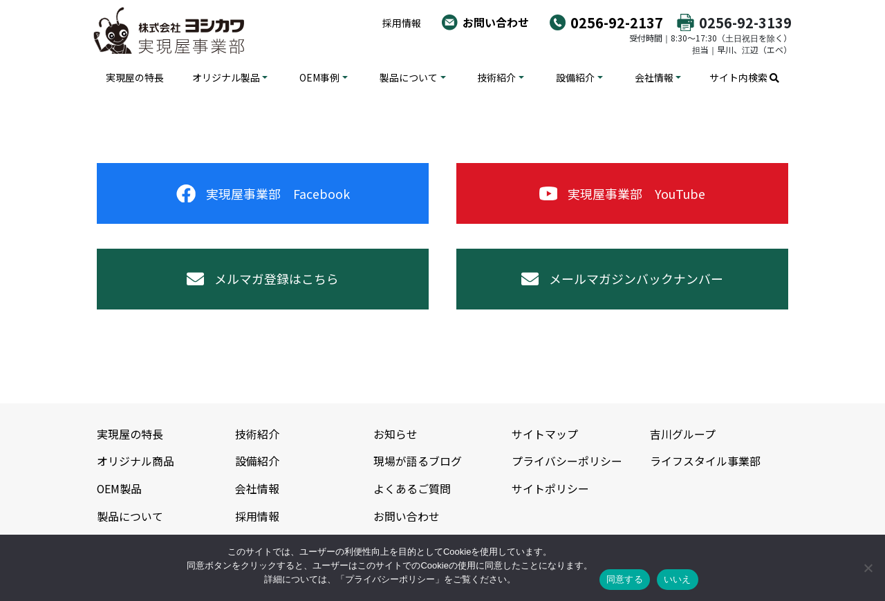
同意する (624, 579)
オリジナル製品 (226, 77)
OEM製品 (119, 488)
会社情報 (654, 77)
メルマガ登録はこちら (263, 280)
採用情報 (401, 23)
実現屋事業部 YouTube (622, 193)
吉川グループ (683, 435)
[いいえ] (868, 568)
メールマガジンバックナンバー (622, 280)
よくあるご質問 (412, 488)
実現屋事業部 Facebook (263, 193)
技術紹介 (496, 77)
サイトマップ (545, 435)
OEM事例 (319, 77)
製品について (409, 77)
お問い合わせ (496, 22)
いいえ (677, 579)
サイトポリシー (550, 488)
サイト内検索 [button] (744, 77)
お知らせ (395, 435)
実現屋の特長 (135, 77)
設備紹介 (575, 77)
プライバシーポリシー (567, 461)
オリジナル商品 (135, 461)
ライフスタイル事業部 (705, 461)
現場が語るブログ (417, 461)
